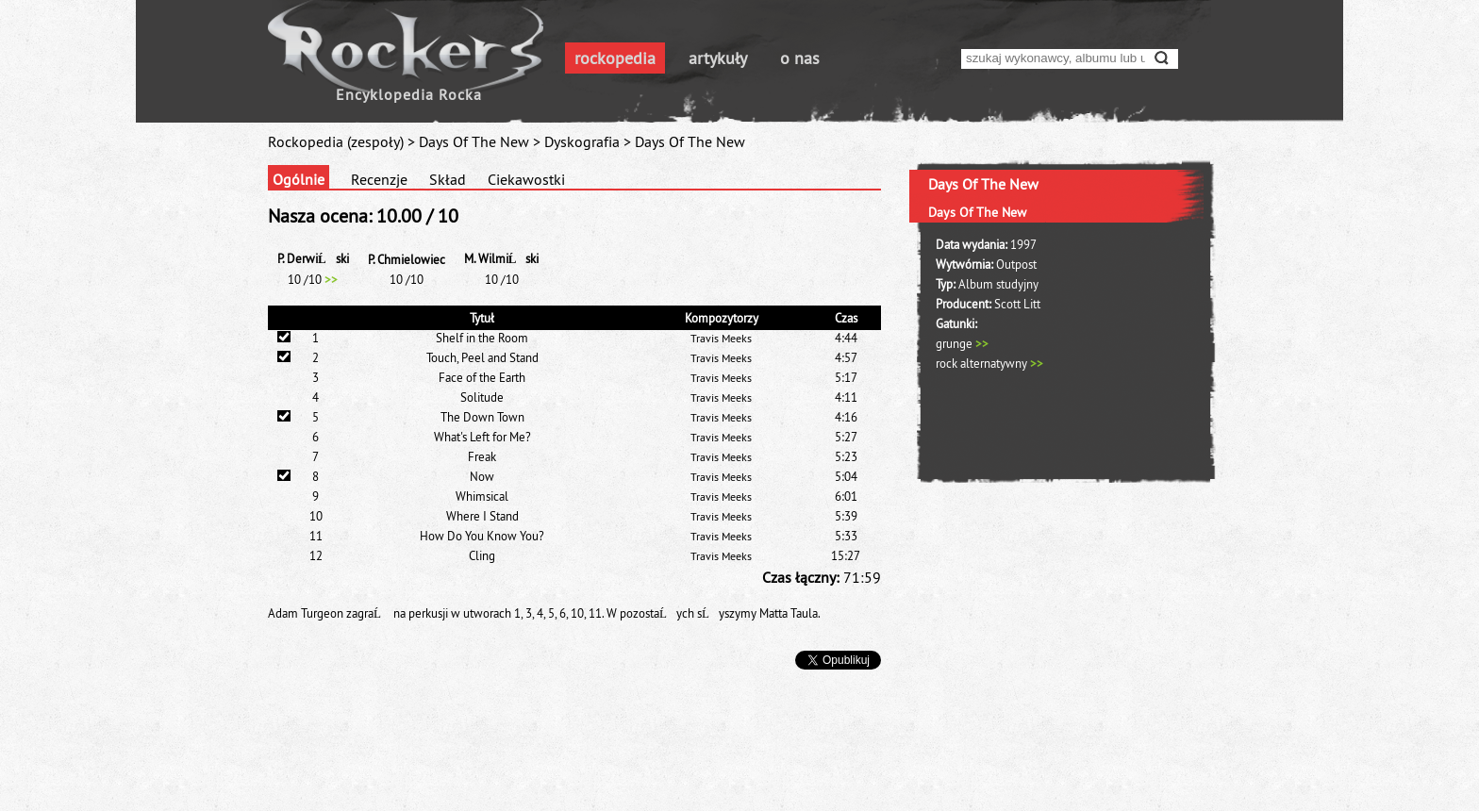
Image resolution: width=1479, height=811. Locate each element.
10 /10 (313, 279)
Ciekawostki (526, 179)
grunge (962, 343)
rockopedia (615, 58)
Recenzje (379, 179)
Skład (447, 179)
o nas (800, 58)
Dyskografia (582, 141)
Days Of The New (474, 141)
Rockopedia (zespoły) (336, 141)
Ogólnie (298, 179)
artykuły (718, 58)
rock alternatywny (989, 363)
